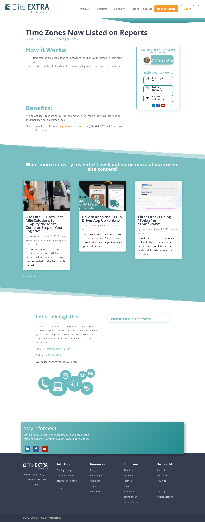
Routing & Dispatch (56, 240)
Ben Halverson (36, 236)
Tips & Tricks (74, 39)
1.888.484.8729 (52, 355)
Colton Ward (91, 225)
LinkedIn (161, 470)
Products (85, 9)
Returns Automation (36, 240)
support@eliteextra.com (71, 126)
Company (119, 9)
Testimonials (130, 491)
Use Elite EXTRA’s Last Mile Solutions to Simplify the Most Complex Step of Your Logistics (44, 223)
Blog (63, 236)
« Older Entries (31, 276)
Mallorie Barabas (38, 39)
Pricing (135, 9)
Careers (127, 486)
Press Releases (97, 491)
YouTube (161, 480)
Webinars (95, 480)
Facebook (162, 475)
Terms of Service (132, 496)
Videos (93, 486)
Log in (59, 488)
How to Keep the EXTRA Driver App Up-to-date (102, 218)
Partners (128, 480)
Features (102, 9)
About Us (128, 470)
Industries (129, 475)
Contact (147, 9)
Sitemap (161, 491)
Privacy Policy (131, 502)
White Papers (97, 475)
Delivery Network (65, 475)
